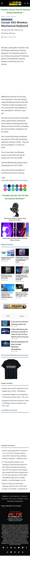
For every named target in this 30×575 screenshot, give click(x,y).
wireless (25, 180)
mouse (18, 180)
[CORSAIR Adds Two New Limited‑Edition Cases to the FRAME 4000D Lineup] (22, 252)
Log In (26, 498)
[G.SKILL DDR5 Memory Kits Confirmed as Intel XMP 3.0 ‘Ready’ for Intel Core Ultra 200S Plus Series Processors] (5, 331)
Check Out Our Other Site (15, 511)
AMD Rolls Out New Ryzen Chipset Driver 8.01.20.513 (6, 277)
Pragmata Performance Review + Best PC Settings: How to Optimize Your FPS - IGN (15, 403)
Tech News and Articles (11, 16)
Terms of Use (12, 498)
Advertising (5, 498)
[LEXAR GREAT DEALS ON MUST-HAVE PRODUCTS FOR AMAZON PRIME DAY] (7, 287)
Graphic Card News (7, 383)
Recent (8, 316)
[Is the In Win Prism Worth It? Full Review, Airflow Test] (5, 323)
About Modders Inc (15, 496)
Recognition (20, 498)
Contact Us (24, 496)
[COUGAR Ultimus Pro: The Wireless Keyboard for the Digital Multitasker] (22, 270)
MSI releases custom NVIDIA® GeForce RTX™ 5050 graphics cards (22, 294)
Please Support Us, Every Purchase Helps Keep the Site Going (15, 303)
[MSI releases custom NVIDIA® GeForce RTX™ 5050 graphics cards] (22, 287)
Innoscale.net (19, 501)
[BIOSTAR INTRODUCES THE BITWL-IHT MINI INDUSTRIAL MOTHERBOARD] (5, 344)
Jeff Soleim (5, 37)
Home (3, 16)
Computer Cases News (8, 445)
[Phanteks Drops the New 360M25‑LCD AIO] (7, 252)
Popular (22, 316)
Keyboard (12, 180)
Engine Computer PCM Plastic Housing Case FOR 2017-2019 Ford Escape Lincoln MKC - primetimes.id (14, 486)
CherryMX (4, 180)
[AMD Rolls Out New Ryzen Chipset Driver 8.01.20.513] (7, 270)
